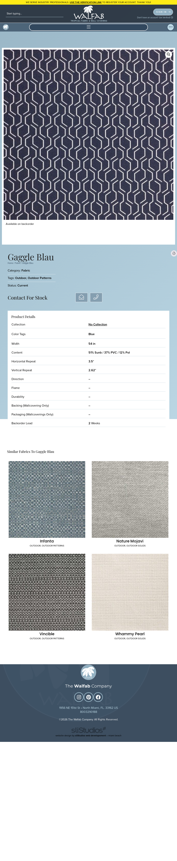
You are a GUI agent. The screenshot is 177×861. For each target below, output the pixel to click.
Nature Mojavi (129, 542)
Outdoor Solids (136, 546)
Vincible (46, 634)
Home (10, 263)
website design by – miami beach (88, 736)
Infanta (47, 542)
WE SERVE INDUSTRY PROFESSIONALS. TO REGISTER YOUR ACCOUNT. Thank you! (88, 2)
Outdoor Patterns (40, 278)
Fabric (17, 263)
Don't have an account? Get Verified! (155, 17)
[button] (88, 27)
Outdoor (20, 278)
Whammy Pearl (130, 634)
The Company (88, 686)
